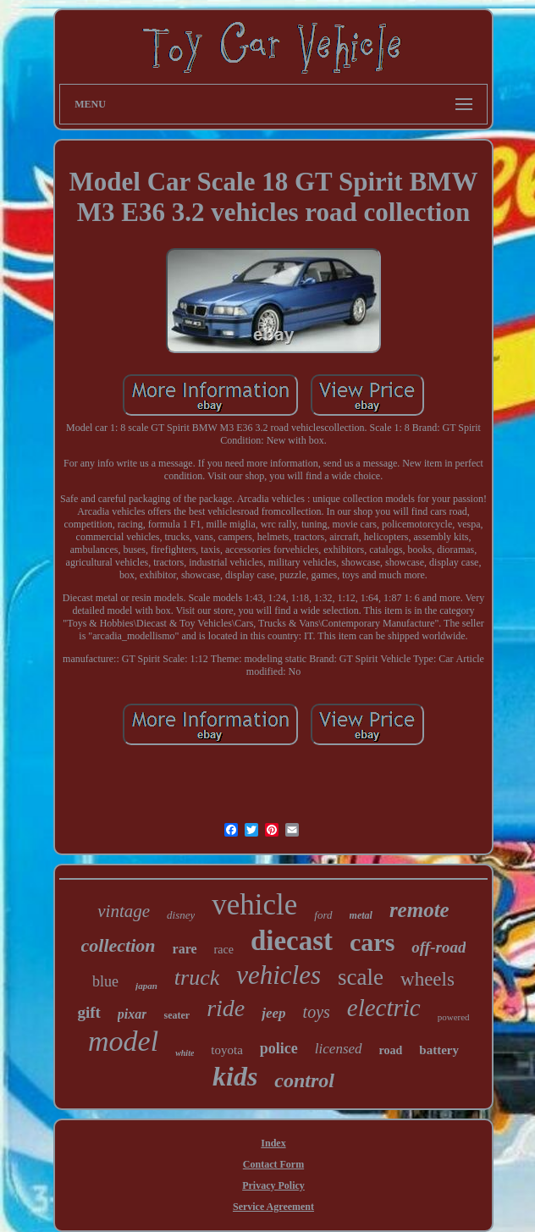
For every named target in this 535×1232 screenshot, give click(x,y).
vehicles (278, 975)
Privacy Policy (273, 1185)
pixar (132, 1014)
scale (360, 977)
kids (234, 1076)
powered (454, 1017)
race (224, 949)
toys (316, 1012)
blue (105, 981)
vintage (123, 911)
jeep (273, 1013)
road (391, 1050)
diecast (292, 940)
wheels (427, 979)
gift (88, 1012)
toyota (227, 1050)
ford (323, 915)
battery (439, 1050)
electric (384, 1007)
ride (226, 1008)
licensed (338, 1049)
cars (372, 942)
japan (146, 986)
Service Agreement (273, 1207)
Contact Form (273, 1164)
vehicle (254, 904)
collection (118, 945)
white (184, 1053)
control (304, 1080)
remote (419, 909)
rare (185, 949)
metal (361, 915)
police (279, 1048)
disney (181, 915)
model (123, 1041)
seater (176, 1015)
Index (273, 1143)
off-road (438, 947)
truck (196, 977)
